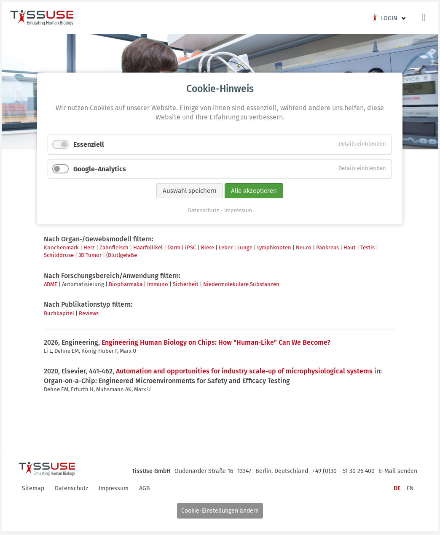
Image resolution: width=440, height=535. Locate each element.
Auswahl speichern (190, 310)
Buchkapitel (61, 314)
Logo (43, 19)
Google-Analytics (124, 288)
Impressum (238, 328)
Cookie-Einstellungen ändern (220, 511)
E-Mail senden (396, 469)
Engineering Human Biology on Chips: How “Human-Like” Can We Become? (217, 343)
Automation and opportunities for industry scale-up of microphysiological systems (246, 372)
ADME (52, 285)
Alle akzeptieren (254, 310)
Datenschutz (203, 328)
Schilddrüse (60, 256)
